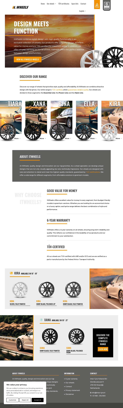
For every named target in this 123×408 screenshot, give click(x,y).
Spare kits (74, 3)
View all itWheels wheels (27, 59)
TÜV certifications (93, 172)
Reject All (25, 400)
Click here (103, 349)
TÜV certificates (63, 3)
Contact (83, 3)
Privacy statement (73, 390)
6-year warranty (72, 379)
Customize (12, 400)
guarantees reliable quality (78, 90)
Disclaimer (70, 394)
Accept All (37, 400)
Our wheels (50, 3)
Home (43, 3)
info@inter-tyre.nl (98, 393)
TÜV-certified (57, 90)
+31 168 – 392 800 (99, 396)
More (16, 138)
